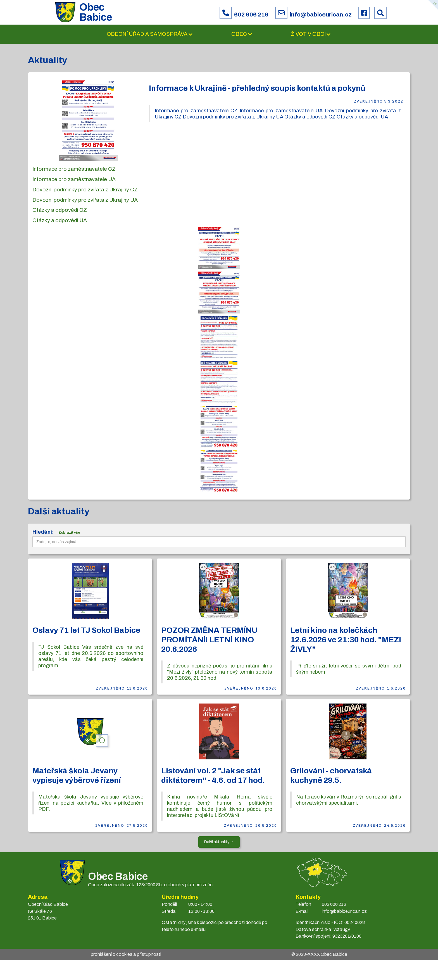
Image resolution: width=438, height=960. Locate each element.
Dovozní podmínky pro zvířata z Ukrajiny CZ (85, 190)
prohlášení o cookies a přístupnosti (126, 954)
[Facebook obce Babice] (364, 13)
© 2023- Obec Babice (319, 954)
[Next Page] (219, 842)
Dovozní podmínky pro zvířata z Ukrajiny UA (85, 200)
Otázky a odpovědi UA (59, 220)
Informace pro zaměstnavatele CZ (74, 169)
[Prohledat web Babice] (380, 13)
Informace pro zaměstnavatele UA (74, 179)
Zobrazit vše (69, 532)
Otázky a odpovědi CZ (59, 210)
